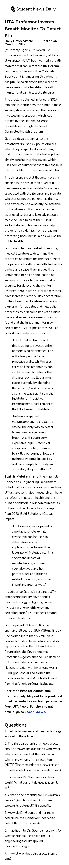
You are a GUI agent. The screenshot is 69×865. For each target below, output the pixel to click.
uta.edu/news (35, 712)
